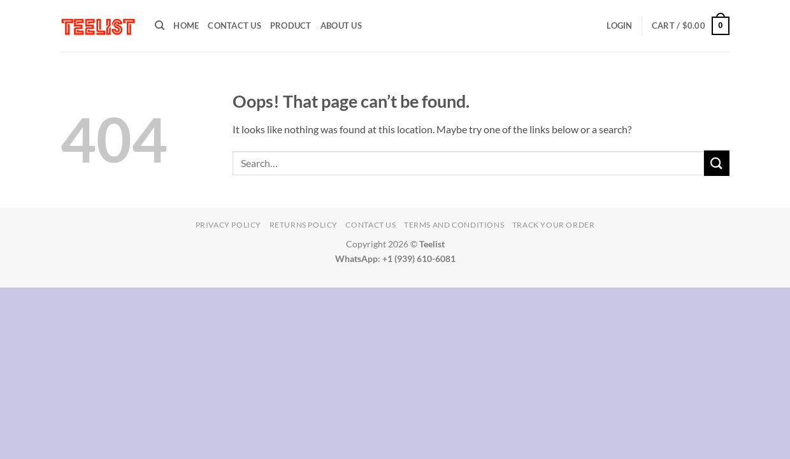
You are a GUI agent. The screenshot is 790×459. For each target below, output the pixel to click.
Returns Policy (303, 224)
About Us (341, 25)
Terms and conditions (454, 224)
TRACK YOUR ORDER (553, 224)
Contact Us (234, 25)
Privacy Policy (229, 224)
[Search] (159, 25)
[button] (619, 25)
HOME (186, 25)
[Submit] (716, 162)
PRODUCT (291, 25)
